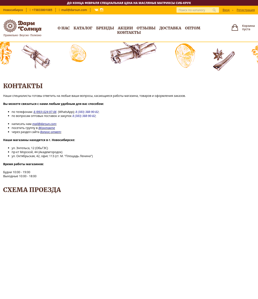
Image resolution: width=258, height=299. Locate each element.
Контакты (129, 32)
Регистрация (246, 10)
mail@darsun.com (74, 10)
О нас (64, 28)
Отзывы (146, 28)
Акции (125, 28)
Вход (226, 10)
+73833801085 (42, 10)
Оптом (192, 28)
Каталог (82, 28)
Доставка (170, 28)
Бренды (105, 28)
